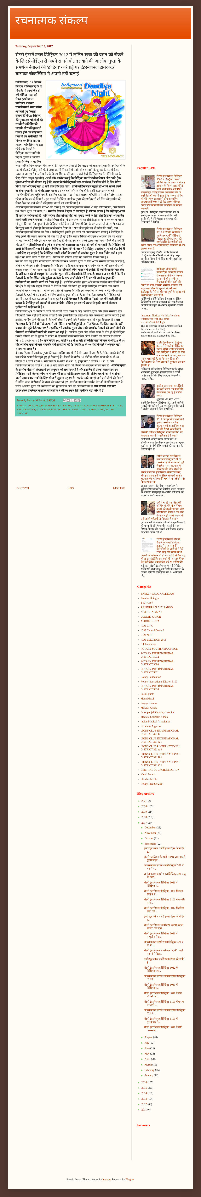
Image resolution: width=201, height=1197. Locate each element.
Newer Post (22, 488)
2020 (144, 806)
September (151, 843)
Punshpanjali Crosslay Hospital (158, 712)
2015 (144, 1087)
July (147, 1042)
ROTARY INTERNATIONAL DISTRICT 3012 (81, 409)
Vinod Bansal (148, 774)
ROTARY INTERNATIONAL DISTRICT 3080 (157, 663)
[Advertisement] (70, 454)
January (149, 1075)
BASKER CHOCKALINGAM (56, 405)
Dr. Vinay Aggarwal (151, 726)
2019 (144, 811)
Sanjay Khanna (149, 703)
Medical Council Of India (155, 716)
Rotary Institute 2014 (152, 783)
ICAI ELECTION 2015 (153, 639)
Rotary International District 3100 (159, 681)
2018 (144, 817)
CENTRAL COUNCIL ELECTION (160, 769)
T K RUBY (147, 602)
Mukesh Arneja (149, 707)
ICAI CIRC (147, 625)
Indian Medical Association (155, 721)
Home (71, 488)
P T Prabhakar (148, 644)
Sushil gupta (147, 694)
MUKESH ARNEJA (46, 409)
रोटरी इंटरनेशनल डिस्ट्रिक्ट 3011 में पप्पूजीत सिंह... (160, 935)
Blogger (129, 1179)
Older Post (119, 488)
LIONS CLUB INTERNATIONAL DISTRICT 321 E (160, 732)
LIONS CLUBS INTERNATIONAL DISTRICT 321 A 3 (160, 748)
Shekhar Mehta (149, 779)
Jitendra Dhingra (150, 598)
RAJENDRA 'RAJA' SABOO (157, 607)
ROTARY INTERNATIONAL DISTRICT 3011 (157, 671)
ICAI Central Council (152, 630)
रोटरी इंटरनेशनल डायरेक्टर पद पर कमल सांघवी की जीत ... (163, 927)
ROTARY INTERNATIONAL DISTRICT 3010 (157, 688)
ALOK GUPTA (32, 405)
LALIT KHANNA (26, 409)
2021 (144, 800)
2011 (144, 1109)
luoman (106, 1179)
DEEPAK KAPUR (151, 616)
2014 (144, 1093)
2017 (144, 822)
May (147, 1053)
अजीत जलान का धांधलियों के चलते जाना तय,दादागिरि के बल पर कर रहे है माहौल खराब (170, 390)
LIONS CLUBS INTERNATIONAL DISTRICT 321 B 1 (160, 756)
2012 (144, 1104)
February (150, 1070)
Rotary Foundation (151, 677)
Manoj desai (147, 698)
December (150, 827)
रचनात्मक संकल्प (51, 20)
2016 (144, 1082)
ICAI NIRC (147, 635)
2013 (144, 1098)
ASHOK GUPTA (150, 621)
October (149, 838)
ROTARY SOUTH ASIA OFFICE (159, 648)
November (151, 833)
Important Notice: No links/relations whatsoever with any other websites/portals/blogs (160, 319)
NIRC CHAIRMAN (152, 612)
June (147, 1048)
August (149, 1037)
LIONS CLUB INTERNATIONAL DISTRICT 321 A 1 (160, 740)
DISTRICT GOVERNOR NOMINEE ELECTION (97, 405)
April (148, 1059)
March (148, 1064)
